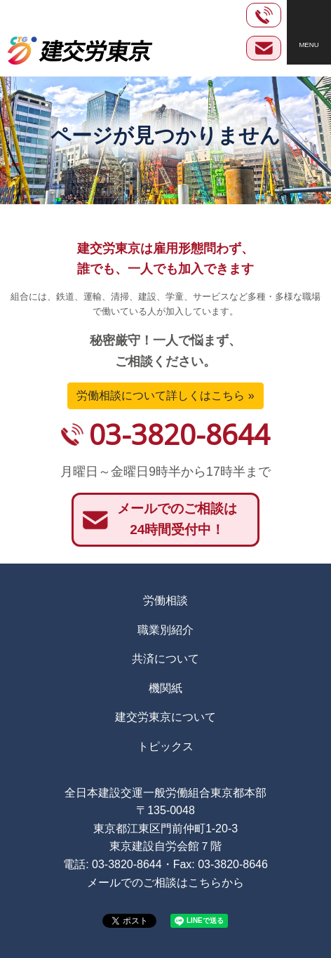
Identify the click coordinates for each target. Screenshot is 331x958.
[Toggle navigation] (309, 32)
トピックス (165, 746)
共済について (165, 659)
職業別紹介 (165, 630)
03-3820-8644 (179, 434)
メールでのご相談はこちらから (165, 883)
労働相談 (165, 600)
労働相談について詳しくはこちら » (165, 395)
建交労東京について (165, 717)
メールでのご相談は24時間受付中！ (177, 519)
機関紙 (165, 688)
